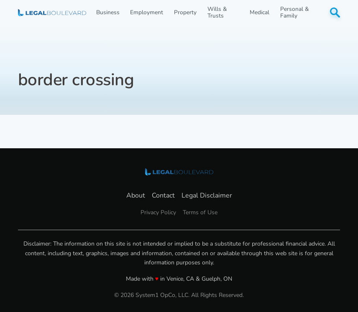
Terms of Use (200, 212)
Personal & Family (294, 12)
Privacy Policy (158, 212)
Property (185, 12)
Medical (259, 12)
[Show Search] (335, 13)
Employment (146, 12)
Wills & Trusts (217, 12)
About (135, 195)
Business (108, 12)
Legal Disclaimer (207, 195)
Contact (163, 195)
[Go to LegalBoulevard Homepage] (52, 12)
